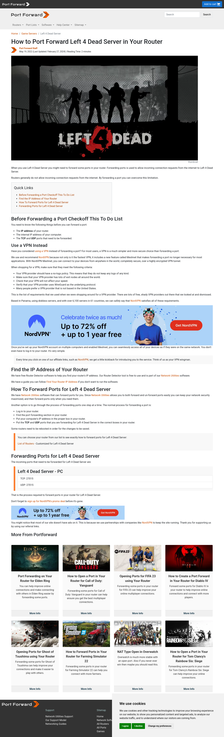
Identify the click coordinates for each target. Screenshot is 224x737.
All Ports (101, 727)
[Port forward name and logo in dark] (30, 14)
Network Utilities (170, 375)
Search (207, 14)
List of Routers (26, 443)
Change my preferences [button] (159, 726)
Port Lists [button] (31, 24)
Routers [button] (17, 24)
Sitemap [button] (79, 24)
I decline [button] (138, 726)
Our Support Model (55, 720)
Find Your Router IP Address (62, 381)
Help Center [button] (63, 24)
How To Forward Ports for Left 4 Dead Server (43, 202)
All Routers (103, 723)
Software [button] (47, 24)
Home (14, 33)
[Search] (182, 15)
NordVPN (44, 257)
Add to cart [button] (212, 4)
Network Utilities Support (59, 716)
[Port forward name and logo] (16, 3)
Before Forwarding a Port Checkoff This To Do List (46, 194)
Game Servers (29, 33)
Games (101, 731)
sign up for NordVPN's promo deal (46, 501)
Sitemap (101, 710)
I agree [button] (125, 726)
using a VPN (41, 251)
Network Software (107, 720)
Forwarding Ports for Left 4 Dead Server (41, 206)
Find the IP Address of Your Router (38, 198)
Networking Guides (55, 723)
